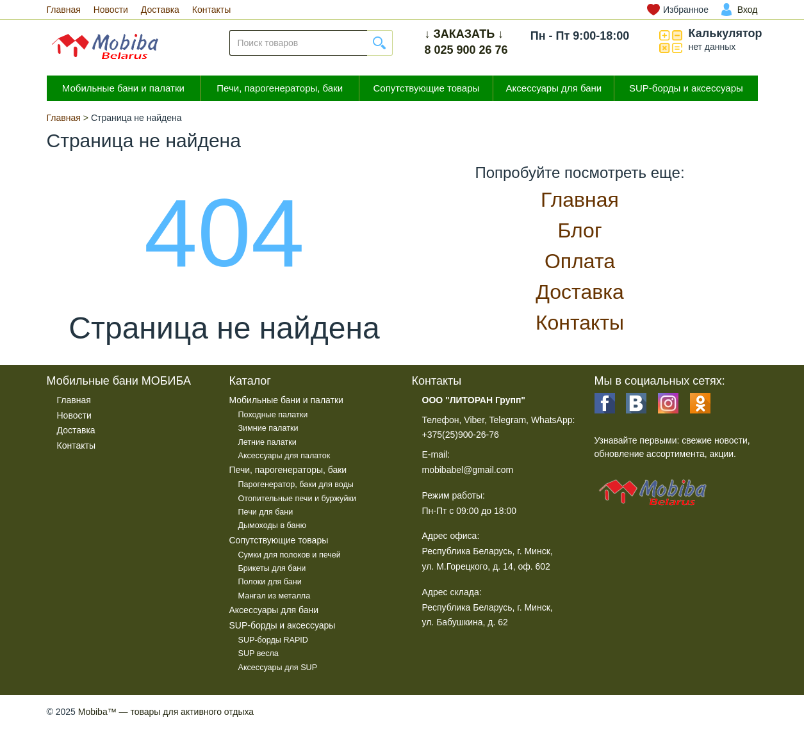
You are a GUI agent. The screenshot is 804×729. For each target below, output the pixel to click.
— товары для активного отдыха (166, 712)
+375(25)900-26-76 (460, 434)
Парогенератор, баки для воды (296, 484)
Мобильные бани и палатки (123, 88)
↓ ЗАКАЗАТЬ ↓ (464, 34)
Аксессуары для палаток (284, 455)
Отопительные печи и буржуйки (297, 498)
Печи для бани (265, 512)
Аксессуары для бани (554, 88)
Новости (111, 9)
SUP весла (258, 653)
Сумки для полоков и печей (289, 554)
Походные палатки (273, 414)
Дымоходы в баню (272, 525)
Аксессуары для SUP (278, 667)
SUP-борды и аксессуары (686, 88)
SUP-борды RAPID (273, 640)
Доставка (160, 9)
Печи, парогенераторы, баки (280, 88)
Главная (64, 9)
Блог (579, 230)
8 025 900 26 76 (466, 50)
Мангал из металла (274, 595)
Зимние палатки (268, 428)
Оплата (580, 261)
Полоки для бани (270, 581)
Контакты (211, 9)
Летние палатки (267, 442)
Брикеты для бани (272, 568)
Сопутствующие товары (426, 88)
